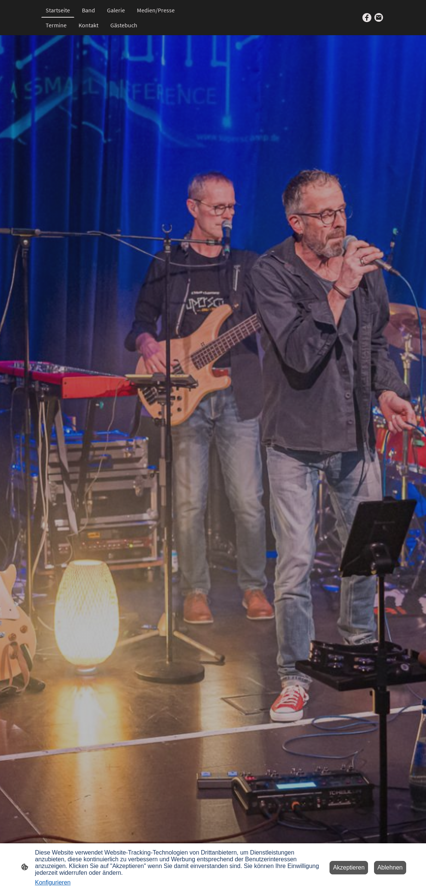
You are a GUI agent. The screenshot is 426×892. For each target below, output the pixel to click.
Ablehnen (390, 867)
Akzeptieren (349, 867)
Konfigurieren (53, 882)
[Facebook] (366, 17)
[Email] (378, 17)
